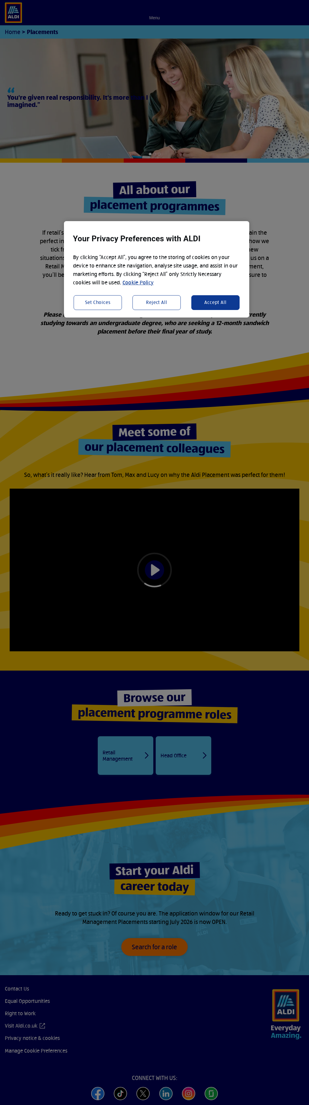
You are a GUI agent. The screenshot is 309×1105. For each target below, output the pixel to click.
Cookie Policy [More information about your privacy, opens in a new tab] (138, 282)
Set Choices (98, 302)
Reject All (156, 302)
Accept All (215, 302)
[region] (156, 269)
